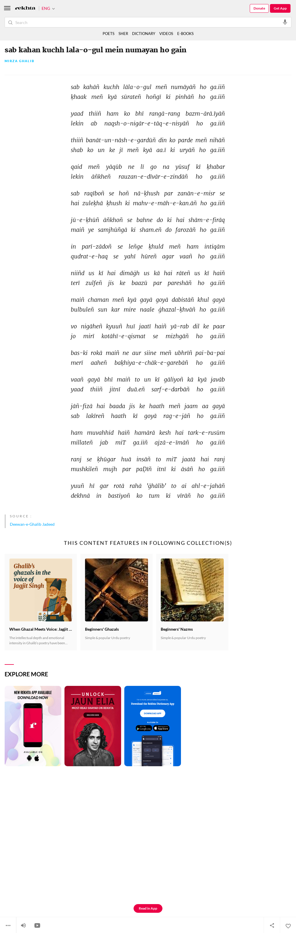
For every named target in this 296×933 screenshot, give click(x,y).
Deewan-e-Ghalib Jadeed (32, 524)
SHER (123, 33)
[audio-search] (285, 22)
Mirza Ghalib (19, 61)
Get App (280, 8)
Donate (259, 8)
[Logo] (25, 8)
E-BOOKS (185, 33)
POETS (108, 33)
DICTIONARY (143, 33)
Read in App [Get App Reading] (148, 908)
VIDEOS (166, 33)
